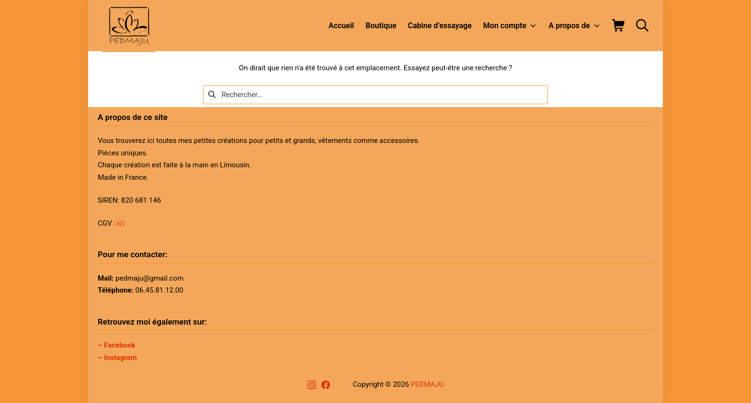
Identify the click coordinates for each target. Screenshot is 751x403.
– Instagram (117, 357)
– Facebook (117, 345)
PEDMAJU (427, 384)
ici (121, 223)
